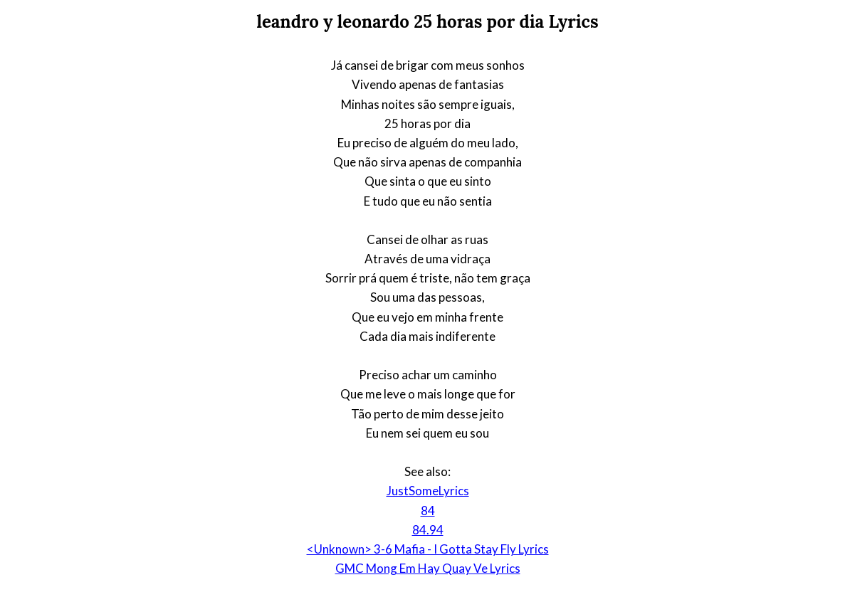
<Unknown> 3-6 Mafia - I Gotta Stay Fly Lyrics (428, 548)
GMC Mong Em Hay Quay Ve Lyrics (427, 568)
